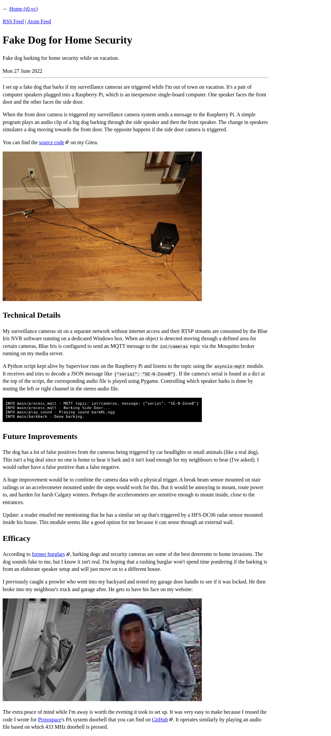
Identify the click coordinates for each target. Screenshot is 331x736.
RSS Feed (13, 21)
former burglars (48, 554)
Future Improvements (40, 436)
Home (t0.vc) (23, 9)
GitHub (160, 719)
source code (51, 142)
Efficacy (17, 538)
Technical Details (31, 315)
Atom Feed (39, 21)
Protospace (49, 719)
